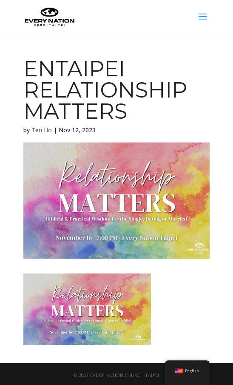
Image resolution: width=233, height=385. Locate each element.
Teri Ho (41, 130)
